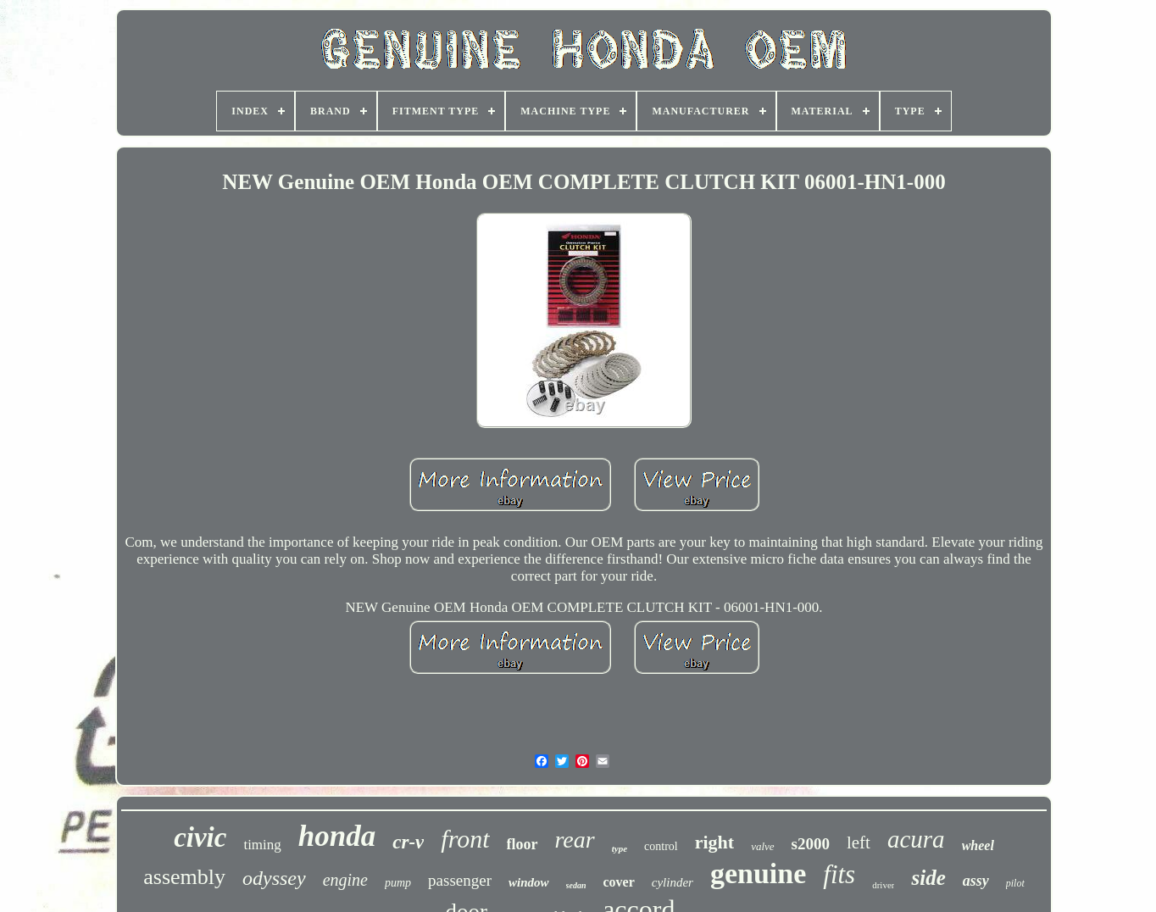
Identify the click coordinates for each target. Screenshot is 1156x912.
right (714, 842)
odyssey (274, 878)
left (858, 842)
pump (398, 882)
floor (522, 844)
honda (336, 836)
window (529, 882)
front (465, 839)
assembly (184, 877)
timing (262, 845)
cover (618, 882)
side (928, 877)
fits (839, 874)
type (619, 848)
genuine (758, 873)
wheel (978, 845)
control (661, 846)
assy (976, 880)
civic (200, 837)
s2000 (811, 844)
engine (345, 879)
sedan (576, 885)
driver (883, 885)
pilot (1015, 883)
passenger (460, 880)
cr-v (408, 842)
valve (762, 846)
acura (916, 839)
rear (575, 839)
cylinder (672, 882)
